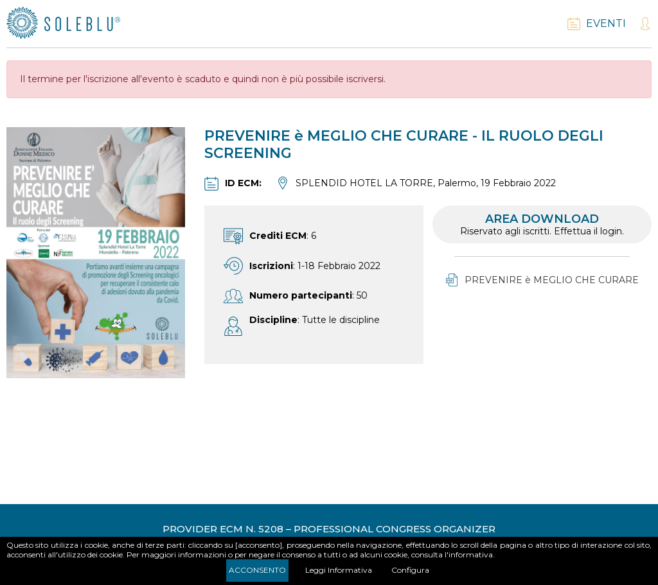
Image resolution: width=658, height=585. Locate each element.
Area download (542, 224)
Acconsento (257, 570)
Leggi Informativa (338, 570)
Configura (410, 570)
